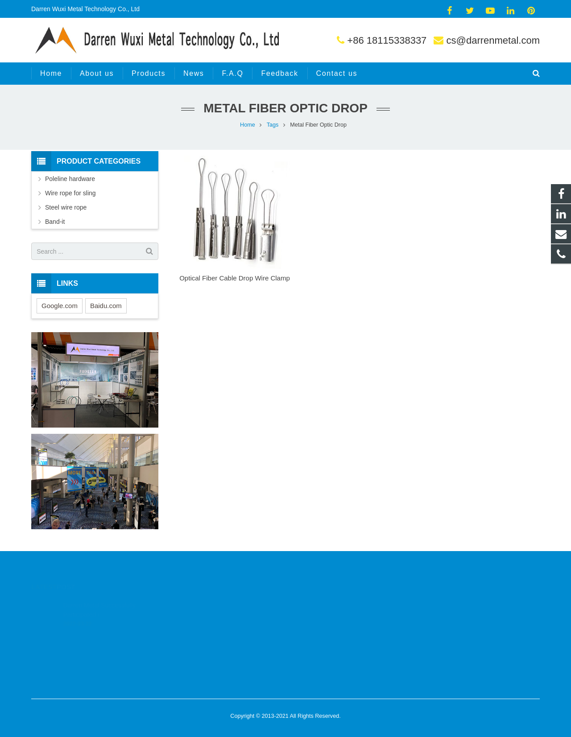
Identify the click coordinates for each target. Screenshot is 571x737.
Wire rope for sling (70, 193)
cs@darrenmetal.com (493, 40)
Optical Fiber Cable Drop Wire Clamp (234, 278)
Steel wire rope (66, 207)
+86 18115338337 (386, 40)
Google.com (59, 305)
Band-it (55, 221)
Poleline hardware (70, 178)
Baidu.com (106, 305)
